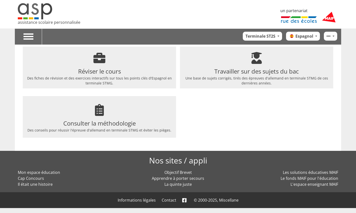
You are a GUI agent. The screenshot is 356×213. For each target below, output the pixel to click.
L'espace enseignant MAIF (314, 184)
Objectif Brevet (178, 172)
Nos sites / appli (178, 160)
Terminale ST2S (260, 36)
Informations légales (137, 200)
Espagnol (301, 36)
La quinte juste (178, 184)
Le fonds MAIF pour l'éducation (309, 178)
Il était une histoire (35, 184)
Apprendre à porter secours (178, 178)
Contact (169, 200)
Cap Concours (31, 178)
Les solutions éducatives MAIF (310, 172)
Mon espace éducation (39, 172)
